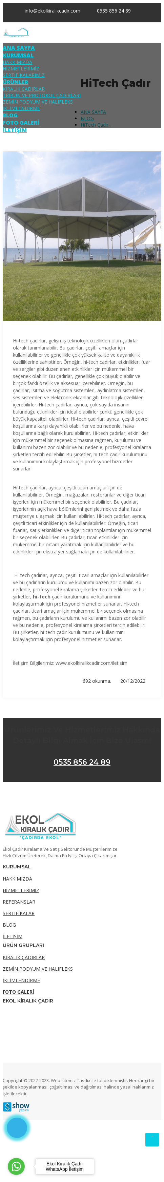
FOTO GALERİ (21, 122)
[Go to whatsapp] (16, 1166)
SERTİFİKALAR (19, 913)
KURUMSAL (18, 55)
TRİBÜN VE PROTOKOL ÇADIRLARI (42, 95)
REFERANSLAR (19, 902)
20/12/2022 (131, 681)
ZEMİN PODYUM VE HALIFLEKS (38, 102)
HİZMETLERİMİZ (21, 68)
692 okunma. (96, 681)
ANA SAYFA (19, 47)
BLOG (10, 115)
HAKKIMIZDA (17, 62)
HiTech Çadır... (96, 125)
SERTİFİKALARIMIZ (24, 75)
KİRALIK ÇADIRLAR (24, 89)
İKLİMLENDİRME (21, 108)
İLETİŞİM (15, 130)
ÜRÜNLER (15, 82)
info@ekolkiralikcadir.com (52, 10)
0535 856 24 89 (82, 762)
